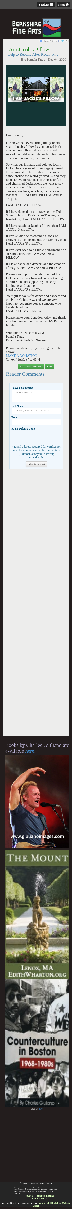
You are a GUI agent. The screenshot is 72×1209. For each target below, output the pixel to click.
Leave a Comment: (22, 387)
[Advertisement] (36, 604)
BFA (41, 1108)
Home (63, 4)
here (29, 751)
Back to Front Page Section (31, 366)
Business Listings (45, 1195)
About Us (29, 1195)
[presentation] (38, 437)
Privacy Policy (39, 1198)
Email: (15, 417)
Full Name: (18, 406)
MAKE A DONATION (21, 355)
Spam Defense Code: (23, 428)
